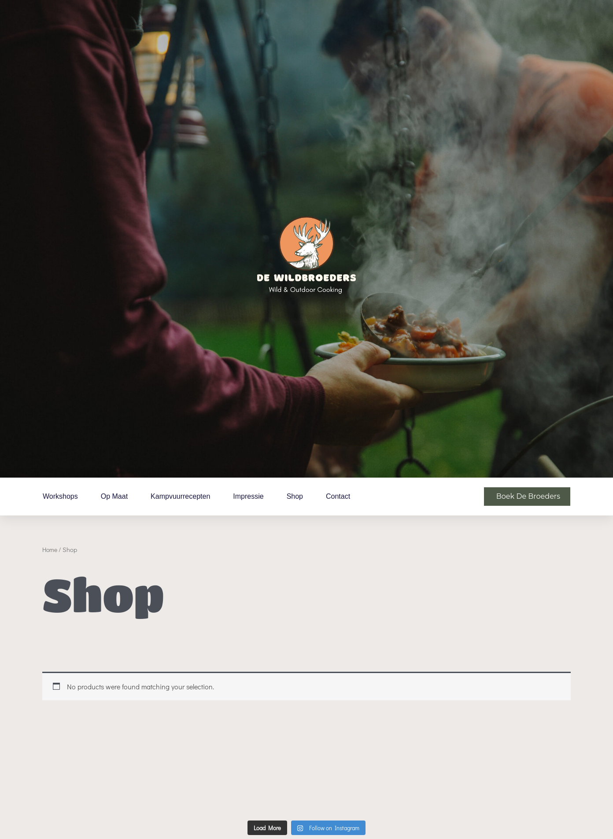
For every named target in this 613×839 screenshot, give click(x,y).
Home (50, 549)
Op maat (114, 496)
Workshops (60, 496)
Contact (338, 496)
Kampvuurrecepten (180, 496)
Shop (295, 496)
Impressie (248, 496)
